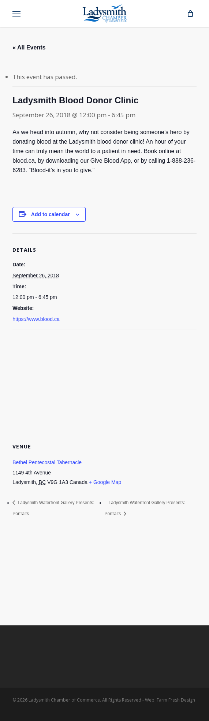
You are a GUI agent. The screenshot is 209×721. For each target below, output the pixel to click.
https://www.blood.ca (35, 319)
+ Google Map (105, 482)
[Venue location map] (104, 382)
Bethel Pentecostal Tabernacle (47, 462)
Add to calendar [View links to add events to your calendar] (50, 214)
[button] (16, 13)
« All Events (28, 47)
